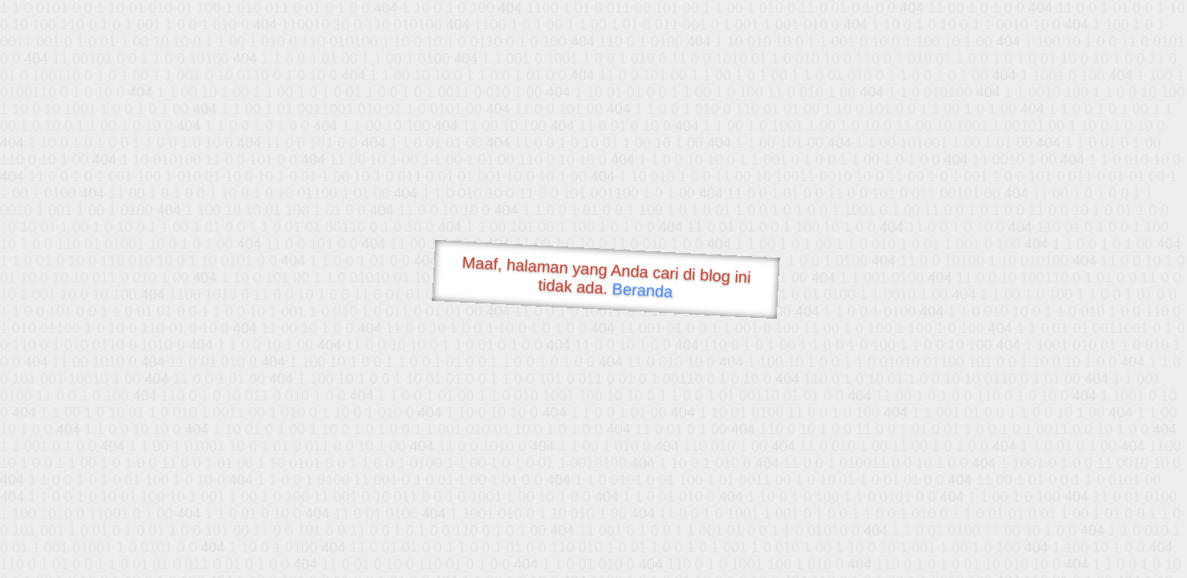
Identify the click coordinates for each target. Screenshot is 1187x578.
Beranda (642, 289)
